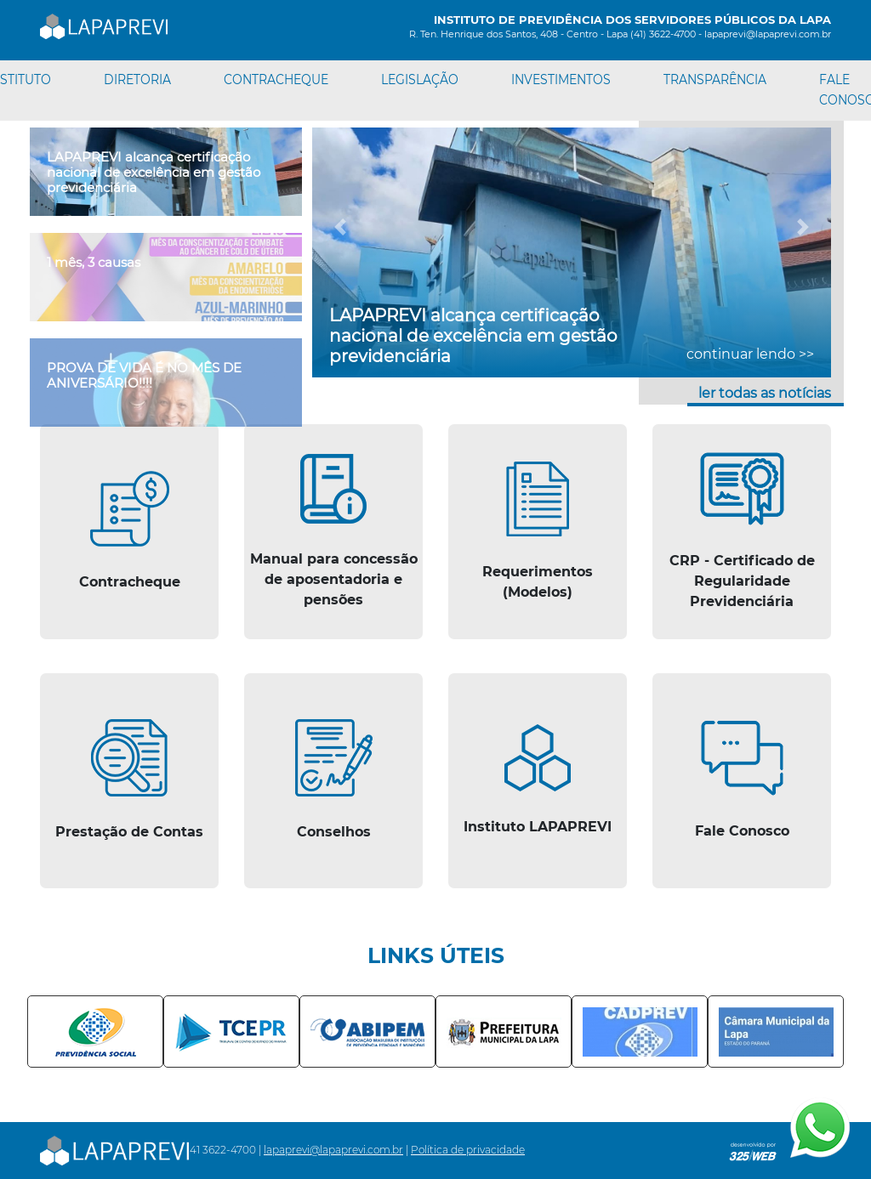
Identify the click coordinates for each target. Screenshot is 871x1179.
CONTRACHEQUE (276, 79)
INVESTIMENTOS (561, 79)
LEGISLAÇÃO (419, 79)
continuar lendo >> (750, 354)
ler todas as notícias (764, 393)
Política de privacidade (468, 1149)
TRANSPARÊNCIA (714, 79)
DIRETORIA (137, 79)
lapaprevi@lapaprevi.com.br (333, 1149)
